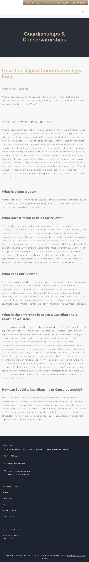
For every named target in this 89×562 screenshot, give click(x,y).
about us (7, 499)
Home (5, 492)
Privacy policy (10, 511)
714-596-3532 (32, 2)
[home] (33, 9)
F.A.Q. (5, 505)
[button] (83, 11)
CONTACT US (8, 517)
